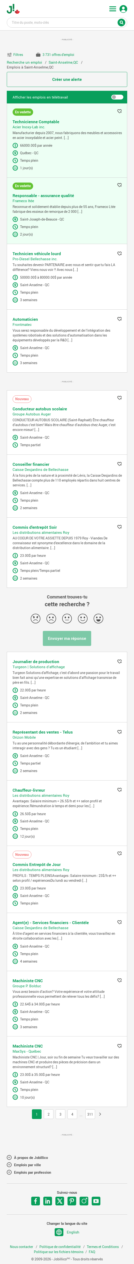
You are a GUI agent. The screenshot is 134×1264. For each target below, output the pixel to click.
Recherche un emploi (25, 62)
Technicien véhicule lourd (37, 253)
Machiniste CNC (28, 980)
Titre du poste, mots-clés (67, 22)
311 (90, 1114)
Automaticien (25, 319)
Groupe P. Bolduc (27, 985)
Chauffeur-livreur (29, 790)
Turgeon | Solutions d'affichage (39, 666)
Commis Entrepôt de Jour (37, 864)
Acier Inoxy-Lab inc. (29, 126)
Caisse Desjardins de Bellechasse (40, 469)
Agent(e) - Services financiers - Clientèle (51, 922)
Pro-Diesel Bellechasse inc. (35, 258)
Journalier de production (36, 661)
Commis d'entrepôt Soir (35, 527)
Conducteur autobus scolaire (40, 409)
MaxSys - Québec (27, 1051)
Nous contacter (22, 1247)
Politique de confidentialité (60, 1247)
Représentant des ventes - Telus (43, 732)
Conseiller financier (31, 464)
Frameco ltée (23, 200)
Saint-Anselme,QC (64, 62)
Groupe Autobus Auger (32, 414)
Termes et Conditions (103, 1247)
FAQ (92, 1252)
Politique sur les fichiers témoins (58, 1252)
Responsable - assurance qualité (43, 195)
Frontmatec (22, 324)
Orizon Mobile (24, 737)
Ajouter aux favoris (119, 111)
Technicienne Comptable (36, 121)
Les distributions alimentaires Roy (41, 532)
